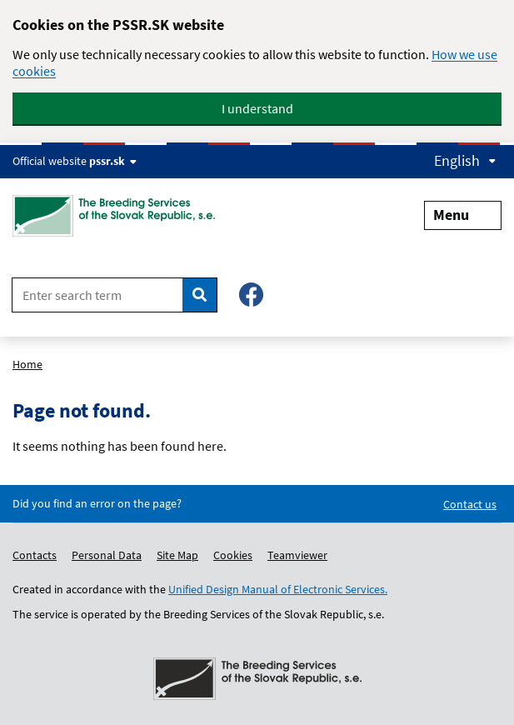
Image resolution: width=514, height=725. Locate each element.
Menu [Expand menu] (462, 214)
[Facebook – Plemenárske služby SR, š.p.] (251, 294)
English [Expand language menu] (465, 161)
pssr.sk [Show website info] (113, 161)
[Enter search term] (97, 295)
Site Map (177, 555)
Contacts (34, 555)
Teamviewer (297, 555)
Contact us (470, 504)
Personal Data (107, 555)
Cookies (232, 555)
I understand (257, 108)
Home (27, 364)
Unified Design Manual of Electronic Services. (277, 589)
